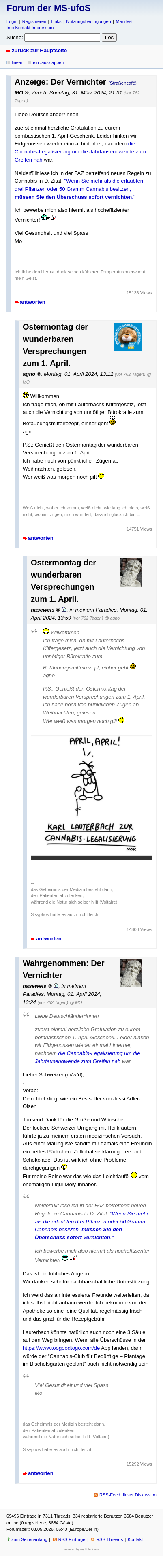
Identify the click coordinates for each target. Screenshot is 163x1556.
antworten (32, 302)
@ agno (112, 618)
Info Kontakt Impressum (30, 27)
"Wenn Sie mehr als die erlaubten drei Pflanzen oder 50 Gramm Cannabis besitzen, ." (79, 189)
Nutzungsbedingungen (88, 21)
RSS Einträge (72, 1539)
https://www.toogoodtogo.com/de (61, 1348)
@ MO (76, 1002)
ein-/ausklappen (48, 62)
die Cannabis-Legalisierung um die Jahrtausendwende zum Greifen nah (80, 151)
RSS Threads (109, 1539)
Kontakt (135, 1539)
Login (11, 21)
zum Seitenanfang (29, 1539)
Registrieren (34, 21)
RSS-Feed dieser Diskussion (128, 1494)
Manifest (124, 21)
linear (17, 62)
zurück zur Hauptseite (39, 50)
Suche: (14, 37)
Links (56, 21)
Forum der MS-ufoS (48, 8)
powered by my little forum (82, 1549)
